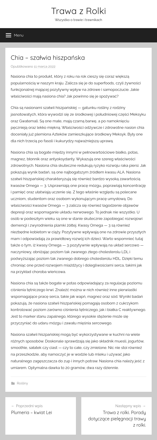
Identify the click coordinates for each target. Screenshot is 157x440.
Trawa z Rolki (78, 10)
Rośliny (22, 383)
